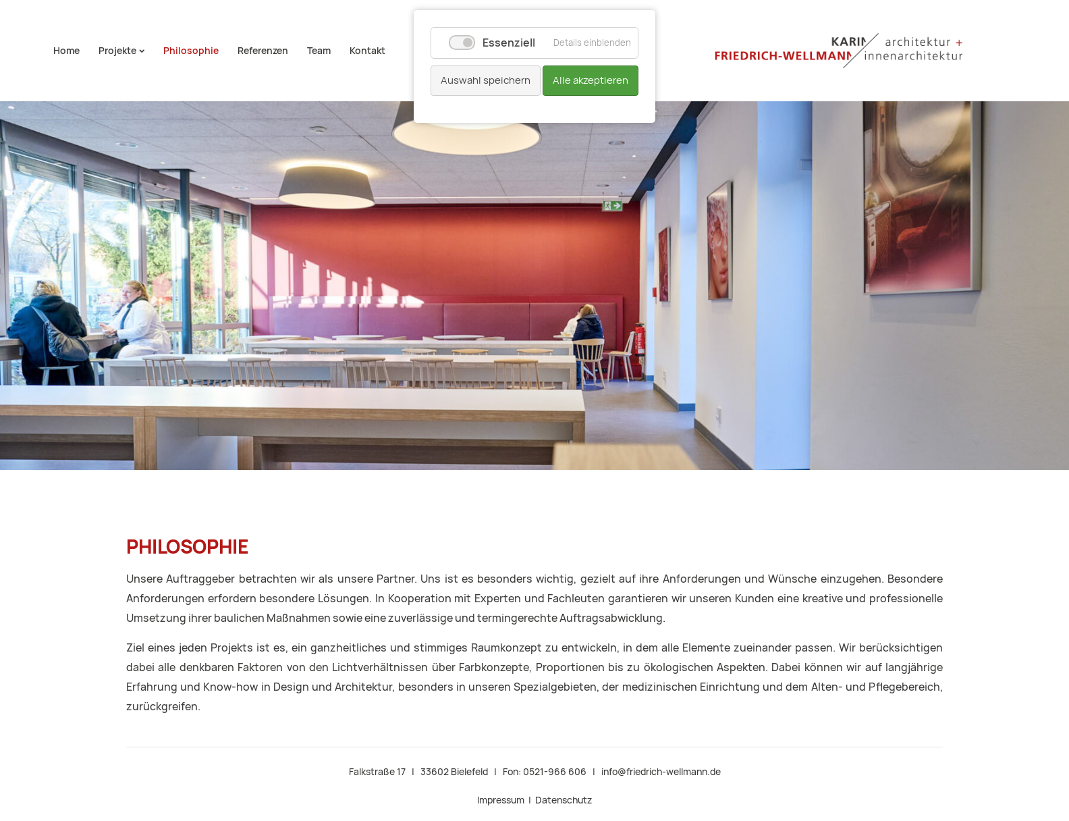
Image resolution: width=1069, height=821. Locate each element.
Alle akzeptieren (590, 80)
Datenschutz (563, 800)
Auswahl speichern (485, 80)
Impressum (500, 800)
